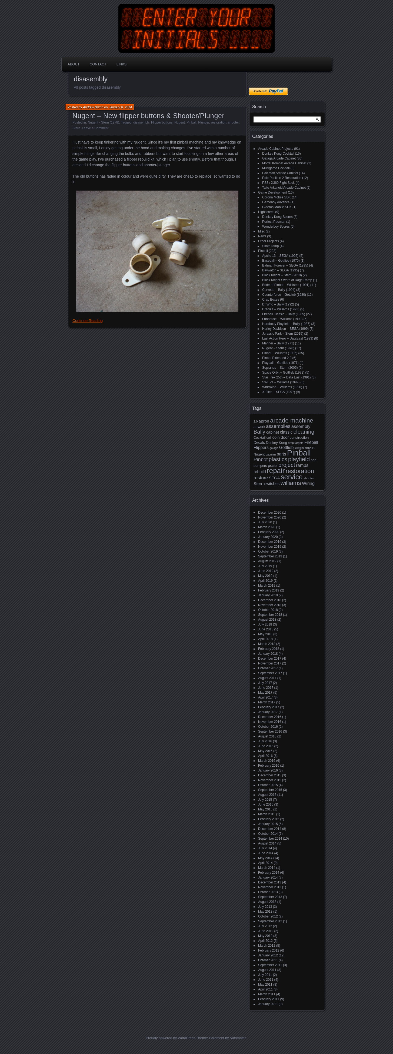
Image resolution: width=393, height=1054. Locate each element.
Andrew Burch (93, 107)
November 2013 (269, 887)
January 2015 (268, 824)
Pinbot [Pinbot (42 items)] (261, 459)
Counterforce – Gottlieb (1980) (284, 295)
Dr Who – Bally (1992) (278, 304)
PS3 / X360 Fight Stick (278, 183)
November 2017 (269, 663)
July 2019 (265, 566)
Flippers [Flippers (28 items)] (261, 447)
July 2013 (265, 907)
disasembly (141, 122)
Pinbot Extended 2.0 (276, 358)
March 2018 (266, 644)
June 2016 (265, 746)
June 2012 (265, 931)
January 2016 (268, 770)
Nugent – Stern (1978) (278, 348)
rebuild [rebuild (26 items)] (260, 471)
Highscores (266, 212)
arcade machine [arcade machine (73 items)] (291, 420)
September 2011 (270, 965)
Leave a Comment (95, 128)
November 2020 (269, 517)
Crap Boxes (270, 299)
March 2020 (266, 527)
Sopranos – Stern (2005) (280, 368)
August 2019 (267, 561)
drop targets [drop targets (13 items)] (295, 442)
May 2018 (265, 634)
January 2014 (268, 877)
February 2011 (268, 999)
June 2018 (265, 629)
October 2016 (268, 727)
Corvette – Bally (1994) (278, 290)
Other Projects (268, 241)
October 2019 (268, 551)
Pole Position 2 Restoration (281, 178)
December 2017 (269, 658)
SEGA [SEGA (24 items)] (274, 478)
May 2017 (265, 692)
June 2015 (265, 804)
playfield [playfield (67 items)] (299, 459)
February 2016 (268, 765)
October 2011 (268, 960)
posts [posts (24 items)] (272, 465)
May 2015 (265, 809)
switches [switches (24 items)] (272, 483)
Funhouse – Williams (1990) (282, 319)
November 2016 (269, 722)
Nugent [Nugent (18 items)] (259, 454)
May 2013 (265, 911)
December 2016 (269, 717)
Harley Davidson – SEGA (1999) (285, 329)
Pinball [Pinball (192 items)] (299, 452)
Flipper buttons (161, 122)
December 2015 (269, 775)
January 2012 (268, 955)
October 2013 (268, 892)
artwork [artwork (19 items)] (259, 427)
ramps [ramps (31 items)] (302, 465)
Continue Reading (87, 320)
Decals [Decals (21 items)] (259, 443)
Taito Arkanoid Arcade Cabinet (284, 187)
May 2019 (265, 576)
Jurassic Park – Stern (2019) (282, 333)
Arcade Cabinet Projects (275, 149)
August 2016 (267, 736)
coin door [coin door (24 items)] (280, 437)
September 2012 (270, 921)
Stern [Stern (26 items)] (258, 483)
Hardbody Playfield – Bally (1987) (286, 324)
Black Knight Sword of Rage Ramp (287, 280)
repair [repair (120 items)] (276, 470)
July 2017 (265, 683)
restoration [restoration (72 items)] (300, 471)
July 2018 (265, 624)
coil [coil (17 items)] (269, 438)
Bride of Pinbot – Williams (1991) (285, 285)
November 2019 (269, 546)
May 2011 (265, 984)
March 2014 (266, 868)
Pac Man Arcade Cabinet (280, 173)
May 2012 (265, 936)
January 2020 (268, 537)
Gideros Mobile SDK (277, 207)
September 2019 (270, 556)
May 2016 (265, 751)
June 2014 (265, 853)
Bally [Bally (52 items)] (259, 432)
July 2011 (265, 975)
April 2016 (265, 756)
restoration (219, 122)
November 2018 (269, 605)
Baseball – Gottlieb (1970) (281, 260)
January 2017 (268, 712)
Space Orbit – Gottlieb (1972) (283, 372)
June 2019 (265, 571)
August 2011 (267, 970)
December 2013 (269, 882)
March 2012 (266, 945)
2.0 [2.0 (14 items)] (256, 421)
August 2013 (267, 902)
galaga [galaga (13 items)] (273, 448)
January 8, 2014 (120, 107)
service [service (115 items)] (292, 477)
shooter (233, 122)
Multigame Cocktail (275, 168)
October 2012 (268, 916)
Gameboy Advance (275, 202)
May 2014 (265, 858)
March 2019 (266, 585)
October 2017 (268, 668)
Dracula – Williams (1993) (280, 309)
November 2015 (269, 780)
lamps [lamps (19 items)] (299, 448)
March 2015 (266, 814)
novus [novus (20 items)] (310, 448)
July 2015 (265, 800)
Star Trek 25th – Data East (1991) (286, 377)
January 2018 (268, 654)
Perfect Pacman (273, 222)
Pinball (191, 122)
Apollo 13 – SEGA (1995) (280, 256)
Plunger (203, 122)
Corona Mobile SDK (276, 197)
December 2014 (269, 829)
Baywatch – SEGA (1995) (280, 270)
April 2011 (265, 989)
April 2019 (265, 581)
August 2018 (267, 619)
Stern (76, 128)
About (74, 64)
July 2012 (265, 926)
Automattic (238, 1038)
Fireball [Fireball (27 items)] (311, 442)
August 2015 (267, 795)
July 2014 (265, 848)
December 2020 (269, 512)
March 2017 (266, 702)
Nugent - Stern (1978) (103, 122)
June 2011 (265, 980)
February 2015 (268, 819)
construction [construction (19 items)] (299, 437)
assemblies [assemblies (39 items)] (278, 426)
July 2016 (265, 741)
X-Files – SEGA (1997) (278, 392)
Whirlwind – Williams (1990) (282, 387)
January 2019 (268, 595)
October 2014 (268, 834)
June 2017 (265, 688)
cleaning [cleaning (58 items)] (304, 431)
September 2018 (270, 615)
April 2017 (265, 697)
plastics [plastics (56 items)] (278, 459)
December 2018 (269, 600)
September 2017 (270, 673)
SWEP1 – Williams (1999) (280, 382)
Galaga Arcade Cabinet (279, 158)
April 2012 (265, 941)
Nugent (179, 122)
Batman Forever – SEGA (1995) (285, 265)
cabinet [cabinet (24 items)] (272, 432)
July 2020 (265, 522)
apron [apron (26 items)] (264, 421)
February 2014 (268, 873)
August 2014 (267, 843)
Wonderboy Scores (276, 226)
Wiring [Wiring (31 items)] (308, 483)
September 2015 (270, 790)
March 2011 (266, 994)
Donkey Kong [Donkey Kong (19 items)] (276, 443)
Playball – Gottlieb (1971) (280, 363)
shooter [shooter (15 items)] (309, 478)
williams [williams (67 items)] (291, 483)
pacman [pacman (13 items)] (271, 454)
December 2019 (269, 542)
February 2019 (268, 590)
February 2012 (268, 950)
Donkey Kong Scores (277, 217)
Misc (261, 231)
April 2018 (265, 639)
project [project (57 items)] (286, 465)
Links (121, 64)
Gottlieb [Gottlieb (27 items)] (286, 447)
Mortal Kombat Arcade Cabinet (284, 163)
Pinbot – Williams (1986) (279, 353)
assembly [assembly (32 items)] (301, 426)
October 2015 (268, 785)
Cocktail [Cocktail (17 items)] (259, 438)
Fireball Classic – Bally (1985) (283, 314)
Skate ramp (270, 246)
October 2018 (268, 610)
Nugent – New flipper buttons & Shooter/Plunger (148, 115)
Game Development (272, 192)
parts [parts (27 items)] (281, 454)
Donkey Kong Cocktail (278, 153)
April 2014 (265, 863)
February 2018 (268, 649)
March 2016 (266, 761)
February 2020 (268, 532)
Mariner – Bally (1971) (278, 343)
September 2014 (270, 838)
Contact (98, 64)
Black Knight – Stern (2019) (282, 275)
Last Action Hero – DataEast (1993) (287, 338)
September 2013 (270, 897)
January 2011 (268, 1004)
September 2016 (270, 731)
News (262, 236)
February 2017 (268, 707)
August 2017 (267, 678)
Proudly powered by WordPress (170, 1038)
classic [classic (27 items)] (286, 432)
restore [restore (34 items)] (261, 477)
